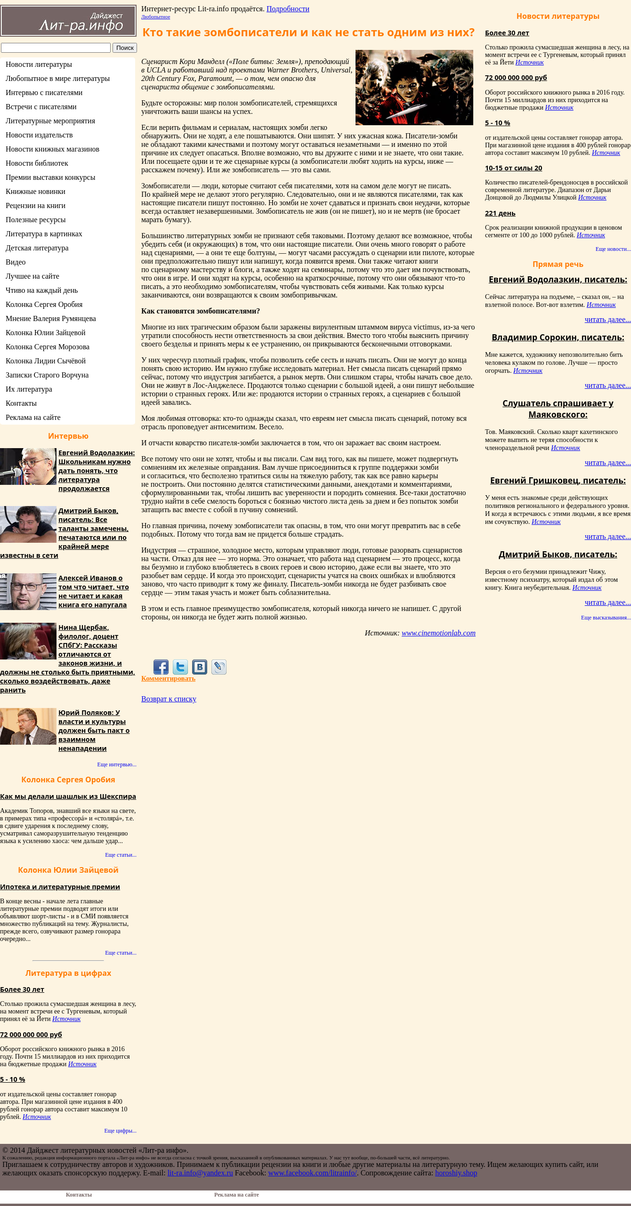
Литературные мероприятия (50, 121)
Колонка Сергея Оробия (44, 304)
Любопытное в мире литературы (58, 78)
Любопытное (155, 16)
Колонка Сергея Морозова (47, 347)
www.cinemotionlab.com (439, 633)
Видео (15, 262)
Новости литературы (39, 64)
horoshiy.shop (456, 1173)
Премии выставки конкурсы (50, 177)
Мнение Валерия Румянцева (51, 318)
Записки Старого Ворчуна (47, 375)
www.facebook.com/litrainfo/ (312, 1173)
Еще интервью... (117, 764)
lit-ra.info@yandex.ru (200, 1173)
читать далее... (608, 319)
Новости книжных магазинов (52, 149)
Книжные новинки (35, 191)
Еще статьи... (121, 855)
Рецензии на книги (35, 205)
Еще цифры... (120, 1130)
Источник (66, 1018)
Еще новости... (613, 249)
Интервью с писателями (44, 92)
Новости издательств (39, 135)
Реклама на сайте (33, 417)
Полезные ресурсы (36, 220)
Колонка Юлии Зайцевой (46, 333)
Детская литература (37, 248)
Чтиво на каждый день (42, 290)
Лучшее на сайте (32, 276)
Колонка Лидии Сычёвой (46, 361)
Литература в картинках (44, 234)
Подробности (288, 9)
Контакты (21, 403)
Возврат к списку (168, 699)
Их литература (29, 389)
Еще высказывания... (606, 617)
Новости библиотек (37, 163)
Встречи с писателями (41, 107)
